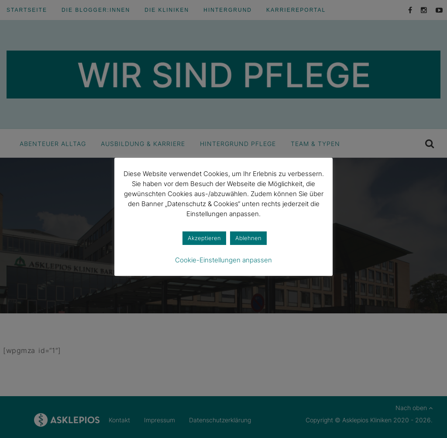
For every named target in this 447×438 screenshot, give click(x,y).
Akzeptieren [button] (204, 237)
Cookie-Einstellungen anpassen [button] (223, 260)
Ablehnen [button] (248, 237)
